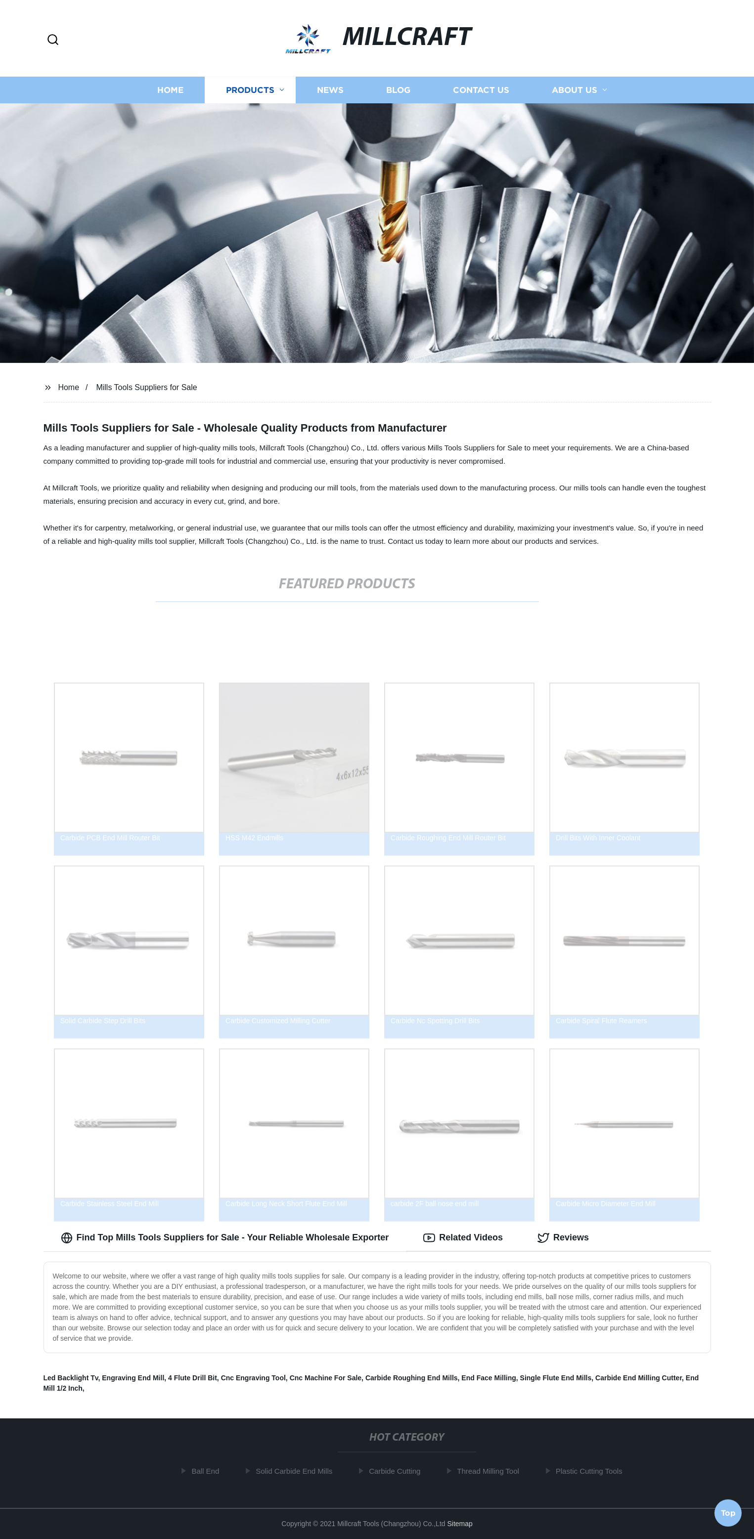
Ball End (210, 1471)
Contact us (481, 90)
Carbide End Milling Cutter (638, 1378)
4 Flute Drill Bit (192, 1378)
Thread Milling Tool (493, 1471)
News (330, 90)
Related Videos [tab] (463, 1238)
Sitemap (459, 1524)
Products (250, 90)
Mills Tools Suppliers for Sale (146, 387)
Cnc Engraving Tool (253, 1378)
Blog (398, 90)
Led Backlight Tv (71, 1378)
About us (574, 90)
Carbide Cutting (399, 1471)
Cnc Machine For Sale (325, 1378)
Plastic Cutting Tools (593, 1471)
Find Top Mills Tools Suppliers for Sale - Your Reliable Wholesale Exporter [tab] (225, 1238)
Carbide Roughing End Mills (411, 1378)
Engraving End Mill (133, 1378)
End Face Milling (488, 1378)
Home (170, 90)
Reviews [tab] (563, 1238)
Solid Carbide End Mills (299, 1471)
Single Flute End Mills (556, 1378)
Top (728, 1512)
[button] (53, 40)
